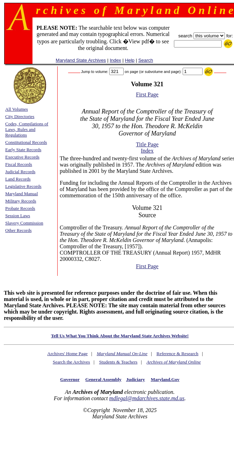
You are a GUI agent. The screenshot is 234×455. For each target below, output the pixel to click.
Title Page (147, 144)
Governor (69, 379)
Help (129, 60)
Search (145, 60)
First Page (147, 94)
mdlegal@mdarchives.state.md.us (146, 398)
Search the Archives (71, 362)
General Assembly (103, 379)
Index (115, 60)
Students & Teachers (118, 362)
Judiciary (135, 379)
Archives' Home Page (67, 353)
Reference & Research (177, 353)
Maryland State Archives (81, 60)
